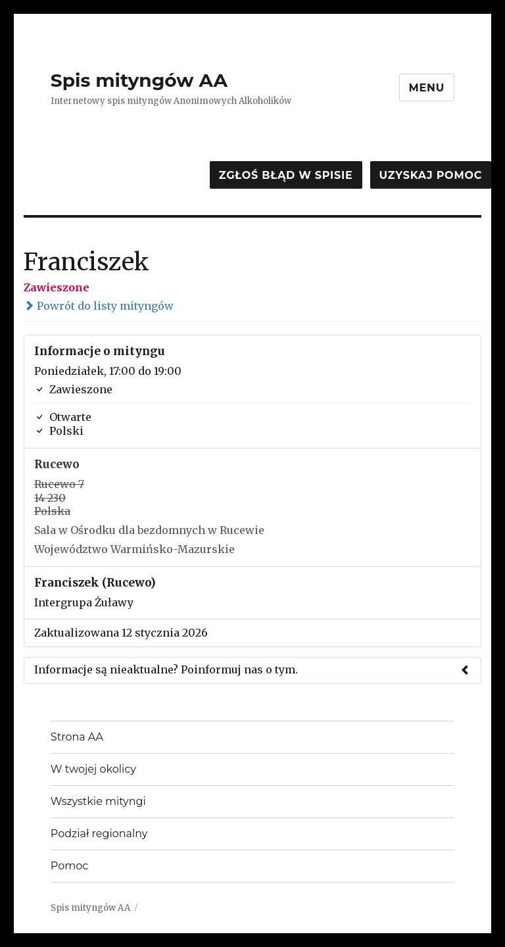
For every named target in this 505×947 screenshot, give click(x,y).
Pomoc (69, 866)
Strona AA (77, 737)
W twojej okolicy (93, 769)
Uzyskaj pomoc (430, 175)
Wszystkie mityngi (98, 801)
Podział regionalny (99, 833)
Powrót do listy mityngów (99, 305)
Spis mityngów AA (139, 80)
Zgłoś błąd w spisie (286, 175)
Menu (427, 88)
